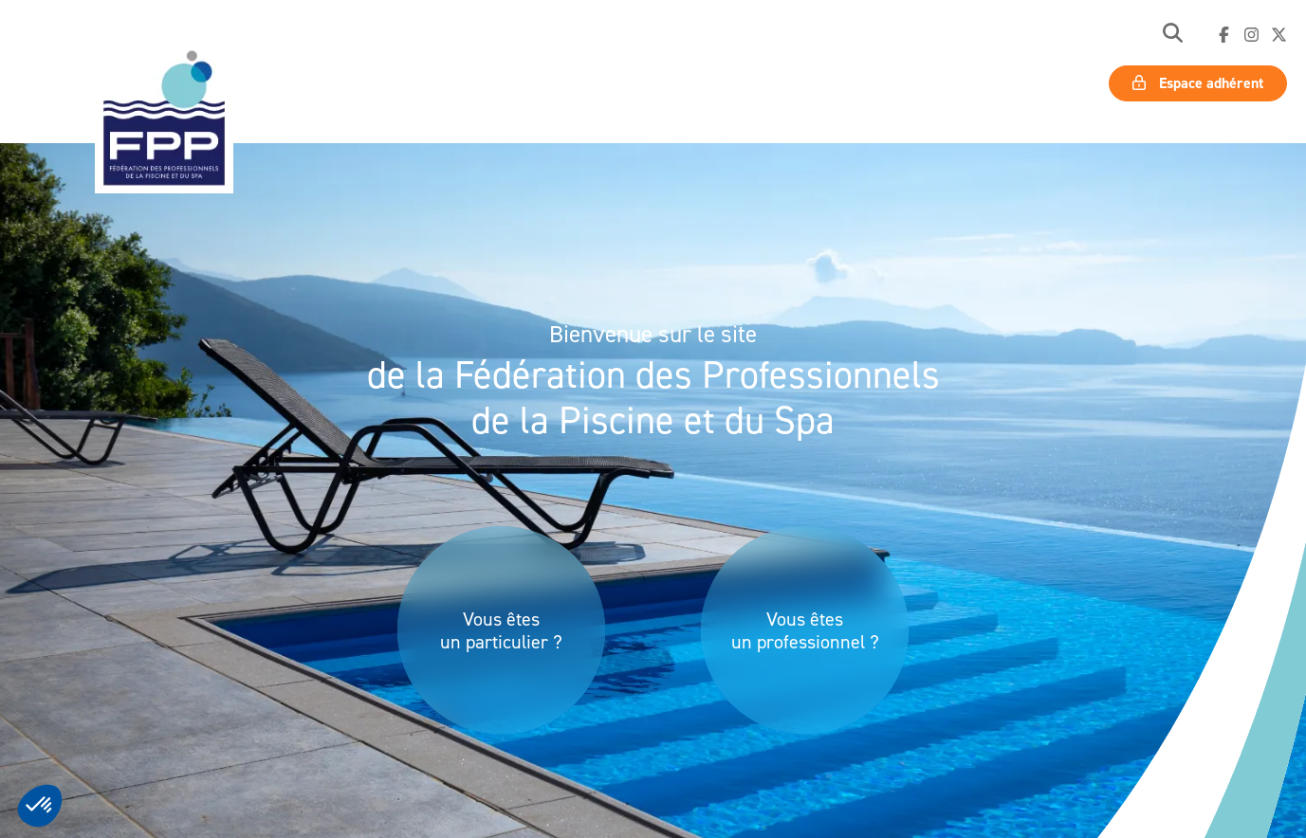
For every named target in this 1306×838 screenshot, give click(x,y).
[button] (1173, 34)
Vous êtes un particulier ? (501, 630)
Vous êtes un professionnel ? (805, 630)
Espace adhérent (1197, 83)
